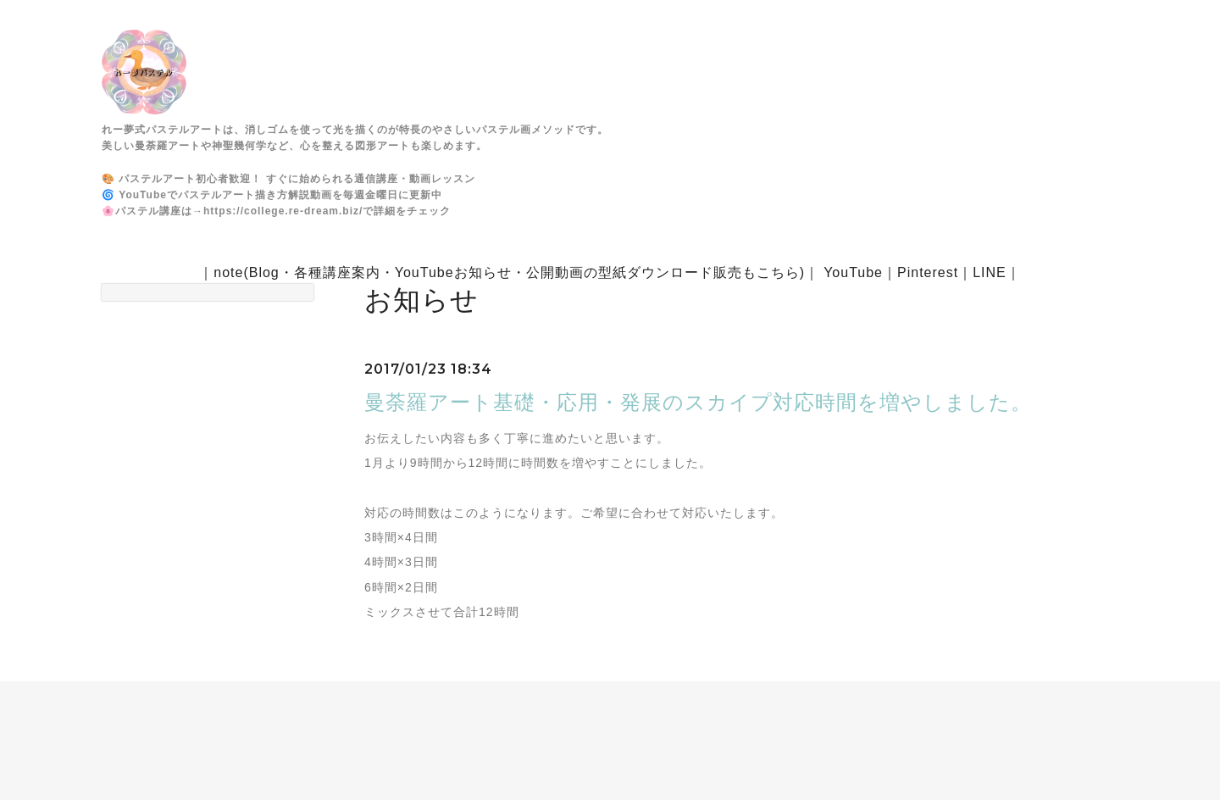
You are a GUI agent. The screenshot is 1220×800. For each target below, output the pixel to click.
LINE (989, 272)
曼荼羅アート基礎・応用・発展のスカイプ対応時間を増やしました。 (698, 402)
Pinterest (927, 272)
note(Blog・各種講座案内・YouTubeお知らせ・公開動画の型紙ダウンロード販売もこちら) (509, 272)
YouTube (853, 272)
